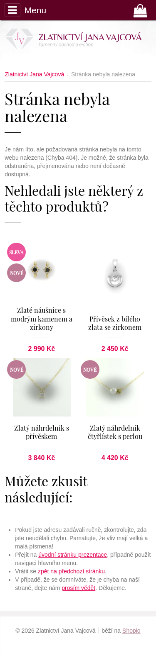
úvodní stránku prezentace (72, 554)
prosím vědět (78, 588)
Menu (25, 10)
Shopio (131, 630)
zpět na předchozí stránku (71, 571)
